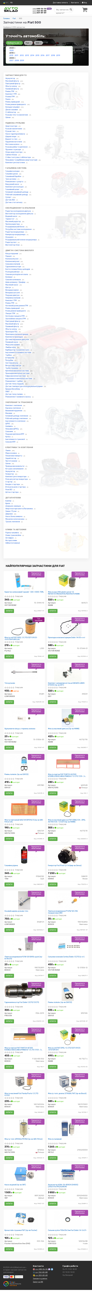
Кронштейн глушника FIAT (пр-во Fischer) (21, 1233)
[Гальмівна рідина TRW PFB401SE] (24, 856)
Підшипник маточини (13, 142)
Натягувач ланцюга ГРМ (15, 316)
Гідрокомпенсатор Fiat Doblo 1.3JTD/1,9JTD (22, 1004)
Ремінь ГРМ (9, 91)
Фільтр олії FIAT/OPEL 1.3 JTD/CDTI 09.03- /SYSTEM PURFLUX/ (21, 639)
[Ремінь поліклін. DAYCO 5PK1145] (68, 993)
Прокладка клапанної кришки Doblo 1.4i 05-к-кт (66, 638)
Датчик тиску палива (14, 394)
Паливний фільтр (12, 89)
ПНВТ (7, 392)
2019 (58, 55)
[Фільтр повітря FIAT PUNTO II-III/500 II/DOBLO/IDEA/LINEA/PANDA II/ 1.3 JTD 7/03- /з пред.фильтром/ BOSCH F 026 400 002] (24, 1039)
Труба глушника (12, 368)
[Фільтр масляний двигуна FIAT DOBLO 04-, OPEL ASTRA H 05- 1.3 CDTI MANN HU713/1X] (68, 810)
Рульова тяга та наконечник (16, 115)
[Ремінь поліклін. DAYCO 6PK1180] (24, 764)
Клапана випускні (12, 261)
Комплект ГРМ (11, 94)
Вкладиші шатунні (12, 293)
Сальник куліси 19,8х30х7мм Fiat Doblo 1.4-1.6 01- (67, 1233)
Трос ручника (11, 179)
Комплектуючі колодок (14, 187)
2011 (16, 55)
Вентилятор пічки (12, 245)
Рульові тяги (10, 131)
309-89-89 (39, 13)
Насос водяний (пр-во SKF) (15, 1187)
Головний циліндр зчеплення (16, 416)
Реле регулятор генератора (16, 479)
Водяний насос (11, 216)
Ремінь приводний (12, 102)
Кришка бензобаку (13, 389)
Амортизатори (11, 126)
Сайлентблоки (11, 155)
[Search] (70, 9)
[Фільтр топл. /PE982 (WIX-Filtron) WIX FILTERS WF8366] (24, 1131)
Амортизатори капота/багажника (19, 509)
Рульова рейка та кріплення (16, 147)
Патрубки (9, 360)
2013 (27, 55)
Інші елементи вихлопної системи (18, 379)
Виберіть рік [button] (14, 43)
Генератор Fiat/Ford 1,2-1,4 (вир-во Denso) (65, 867)
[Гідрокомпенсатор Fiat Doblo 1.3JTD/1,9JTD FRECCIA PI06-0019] (24, 993)
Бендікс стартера (12, 484)
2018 (53, 55)
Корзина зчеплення (13, 408)
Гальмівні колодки (12, 171)
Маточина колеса (12, 144)
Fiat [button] (28, 43)
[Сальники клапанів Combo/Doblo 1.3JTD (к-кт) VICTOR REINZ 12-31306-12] (68, 948)
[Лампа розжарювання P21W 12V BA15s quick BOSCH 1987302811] (24, 948)
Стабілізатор (10, 112)
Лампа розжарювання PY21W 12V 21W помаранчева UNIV (63, 913)
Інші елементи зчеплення (15, 421)
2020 (11, 50)
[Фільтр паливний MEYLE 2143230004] (68, 1131)
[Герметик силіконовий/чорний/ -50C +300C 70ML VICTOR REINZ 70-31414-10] (24, 581)
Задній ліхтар (11, 458)
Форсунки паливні (12, 345)
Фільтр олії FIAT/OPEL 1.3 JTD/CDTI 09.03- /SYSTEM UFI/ (64, 1051)
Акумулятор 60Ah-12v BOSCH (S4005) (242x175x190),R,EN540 (63, 1188)
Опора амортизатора (14, 152)
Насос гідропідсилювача (15, 134)
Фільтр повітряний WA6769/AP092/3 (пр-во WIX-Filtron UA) (24, 822)
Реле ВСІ (9, 490)
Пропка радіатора (12, 224)
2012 (22, 55)
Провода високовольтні (15, 466)
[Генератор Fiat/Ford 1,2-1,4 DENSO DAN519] (67, 856)
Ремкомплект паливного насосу (18, 397)
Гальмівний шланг (12, 189)
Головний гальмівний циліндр (17, 192)
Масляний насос (12, 285)
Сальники (9, 431)
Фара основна (11, 453)
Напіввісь (9, 426)
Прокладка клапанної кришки (17, 334)
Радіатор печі (11, 242)
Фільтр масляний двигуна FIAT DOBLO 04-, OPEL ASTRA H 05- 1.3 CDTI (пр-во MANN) (67, 822)
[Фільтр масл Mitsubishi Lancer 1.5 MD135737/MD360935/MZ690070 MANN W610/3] (68, 581)
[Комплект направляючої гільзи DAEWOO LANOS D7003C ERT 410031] (68, 673)
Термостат (10, 219)
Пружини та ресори (13, 150)
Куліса (8, 437)
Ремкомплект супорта (14, 182)
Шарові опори (11, 137)
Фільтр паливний (55, 1142)
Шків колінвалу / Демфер (15, 282)
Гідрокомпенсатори (13, 267)
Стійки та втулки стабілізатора (18, 157)
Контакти (75, 3)
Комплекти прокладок (14, 337)
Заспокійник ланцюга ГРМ (15, 319)
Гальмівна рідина (11, 867)
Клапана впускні (12, 259)
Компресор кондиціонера (15, 235)
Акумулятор (10, 78)
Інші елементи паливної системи (18, 353)
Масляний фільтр (12, 81)
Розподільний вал (12, 272)
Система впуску (12, 363)
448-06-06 (40, 9)
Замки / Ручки (11, 511)
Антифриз (9, 538)
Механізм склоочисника (15, 519)
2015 (37, 55)
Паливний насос (12, 342)
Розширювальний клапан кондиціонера (21, 240)
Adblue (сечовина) (12, 543)
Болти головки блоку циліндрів (17, 269)
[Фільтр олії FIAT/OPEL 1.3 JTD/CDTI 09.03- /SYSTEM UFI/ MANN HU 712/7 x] (68, 1039)
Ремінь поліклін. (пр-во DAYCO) (17, 775)
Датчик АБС (10, 200)
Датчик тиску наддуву (14, 384)
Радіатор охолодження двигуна (18, 211)
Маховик (9, 413)
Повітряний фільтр (13, 84)
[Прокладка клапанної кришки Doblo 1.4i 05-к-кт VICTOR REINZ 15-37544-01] (68, 627)
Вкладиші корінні (12, 290)
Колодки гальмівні (12, 107)
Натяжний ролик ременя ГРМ (16, 306)
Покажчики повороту (14, 456)
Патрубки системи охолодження (18, 229)
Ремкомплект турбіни (14, 381)
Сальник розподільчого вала (16, 274)
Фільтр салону (11, 86)
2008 (17, 60)
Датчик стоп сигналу (14, 202)
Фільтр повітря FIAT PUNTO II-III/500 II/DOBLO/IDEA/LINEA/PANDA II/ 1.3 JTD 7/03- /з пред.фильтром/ (66, 776)
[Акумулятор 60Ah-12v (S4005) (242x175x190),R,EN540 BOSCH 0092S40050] (68, 1177)
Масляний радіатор (13, 222)
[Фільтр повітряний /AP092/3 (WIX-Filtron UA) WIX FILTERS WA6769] (24, 810)
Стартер (9, 482)
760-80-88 (39, 11)
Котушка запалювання (14, 469)
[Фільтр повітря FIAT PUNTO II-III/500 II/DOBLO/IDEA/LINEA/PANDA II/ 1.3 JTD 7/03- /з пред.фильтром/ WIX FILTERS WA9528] (68, 764)
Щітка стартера (12, 492)
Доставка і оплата (60, 3)
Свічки (8, 117)
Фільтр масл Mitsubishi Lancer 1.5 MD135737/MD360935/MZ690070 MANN (64, 593)
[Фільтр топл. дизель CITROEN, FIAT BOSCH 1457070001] (68, 1085)
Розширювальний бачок (15, 227)
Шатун (8, 287)
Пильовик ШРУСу (12, 429)
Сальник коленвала (13, 280)
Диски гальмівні (11, 110)
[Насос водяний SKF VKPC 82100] (24, 1177)
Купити (9, 611)
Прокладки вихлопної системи (17, 373)
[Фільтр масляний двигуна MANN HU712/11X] (68, 719)
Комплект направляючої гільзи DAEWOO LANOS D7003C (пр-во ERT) (66, 684)
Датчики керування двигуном (17, 340)
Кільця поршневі (11, 254)
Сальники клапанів (13, 264)
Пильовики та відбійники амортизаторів (21, 160)
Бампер (8, 501)
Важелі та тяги (11, 139)
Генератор (9, 474)
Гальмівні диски (11, 174)
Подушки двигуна (12, 295)
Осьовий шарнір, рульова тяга (16, 913)
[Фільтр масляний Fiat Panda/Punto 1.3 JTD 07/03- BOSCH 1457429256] (24, 1085)
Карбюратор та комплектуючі (17, 350)
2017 (48, 55)
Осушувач (9, 237)
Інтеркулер (10, 358)
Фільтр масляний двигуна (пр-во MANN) (63, 729)
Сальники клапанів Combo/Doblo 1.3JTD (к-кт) (66, 958)
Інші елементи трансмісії (15, 439)
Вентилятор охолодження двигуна (19, 214)
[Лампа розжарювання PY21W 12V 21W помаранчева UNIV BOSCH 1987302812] (68, 902)
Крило (8, 503)
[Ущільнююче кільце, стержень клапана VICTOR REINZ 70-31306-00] (24, 719)
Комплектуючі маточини (15, 163)
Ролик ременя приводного (15, 104)
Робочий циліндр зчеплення (16, 418)
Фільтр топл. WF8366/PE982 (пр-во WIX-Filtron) (24, 1142)
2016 (42, 55)
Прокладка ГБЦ (11, 332)
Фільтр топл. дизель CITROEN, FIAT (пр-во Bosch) (67, 1096)
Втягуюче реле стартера (15, 487)
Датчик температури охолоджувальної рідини (24, 386)
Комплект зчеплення (13, 405)
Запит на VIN (38, 1285)
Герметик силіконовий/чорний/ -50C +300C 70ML (24, 592)
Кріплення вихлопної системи (17, 371)
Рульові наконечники (13, 129)
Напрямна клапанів (13, 298)
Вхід (84, 3)
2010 (11, 55)
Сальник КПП (10, 442)
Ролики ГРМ (10, 97)
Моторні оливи (11, 540)
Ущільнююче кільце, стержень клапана (20, 729)
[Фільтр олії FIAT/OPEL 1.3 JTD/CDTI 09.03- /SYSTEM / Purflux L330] (24, 627)
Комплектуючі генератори (16, 477)
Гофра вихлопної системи (15, 376)
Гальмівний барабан (13, 176)
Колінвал (9, 277)
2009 (22, 60)
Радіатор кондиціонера (14, 232)
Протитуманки (11, 461)
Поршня (8, 256)
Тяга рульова (10, 684)
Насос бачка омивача (14, 516)
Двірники (9, 514)
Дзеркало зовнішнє (13, 506)
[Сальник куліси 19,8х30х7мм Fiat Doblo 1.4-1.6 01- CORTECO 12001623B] (68, 1223)
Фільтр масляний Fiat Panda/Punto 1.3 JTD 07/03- (21, 1097)
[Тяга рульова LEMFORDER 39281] (24, 673)
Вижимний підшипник (14, 411)
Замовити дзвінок (40, 1282)
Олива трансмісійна (13, 535)
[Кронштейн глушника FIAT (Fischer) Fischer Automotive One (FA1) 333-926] (24, 1223)
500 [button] (38, 43)
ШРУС (7, 424)
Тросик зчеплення (12, 522)
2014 (32, 55)
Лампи (8, 451)
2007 (11, 60)
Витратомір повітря (13, 366)
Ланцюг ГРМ (10, 313)
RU (11, 3)
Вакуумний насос (12, 184)
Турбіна (8, 355)
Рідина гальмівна (12, 533)
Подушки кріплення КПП (14, 434)
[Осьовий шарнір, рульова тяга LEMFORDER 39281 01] (24, 902)
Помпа (8, 99)
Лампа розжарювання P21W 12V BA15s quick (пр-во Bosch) (24, 959)
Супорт (8, 197)
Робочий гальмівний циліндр (16, 195)
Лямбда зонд (10, 347)
